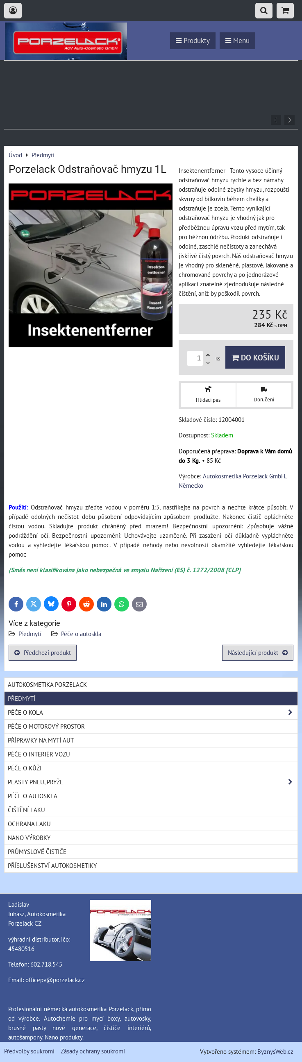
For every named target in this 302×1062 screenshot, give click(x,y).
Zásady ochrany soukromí (93, 1051)
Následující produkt (258, 652)
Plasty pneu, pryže (152, 782)
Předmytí (30, 634)
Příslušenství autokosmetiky (52, 865)
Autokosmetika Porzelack (47, 684)
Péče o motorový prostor (46, 726)
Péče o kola (152, 712)
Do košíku (255, 357)
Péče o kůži (24, 768)
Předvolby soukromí (29, 1051)
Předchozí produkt (42, 652)
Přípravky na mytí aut (41, 740)
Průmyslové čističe (37, 851)
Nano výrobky (29, 837)
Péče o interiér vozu (39, 754)
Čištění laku (26, 810)
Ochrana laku (29, 824)
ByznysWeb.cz (275, 1051)
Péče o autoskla (81, 634)
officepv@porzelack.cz (55, 980)
